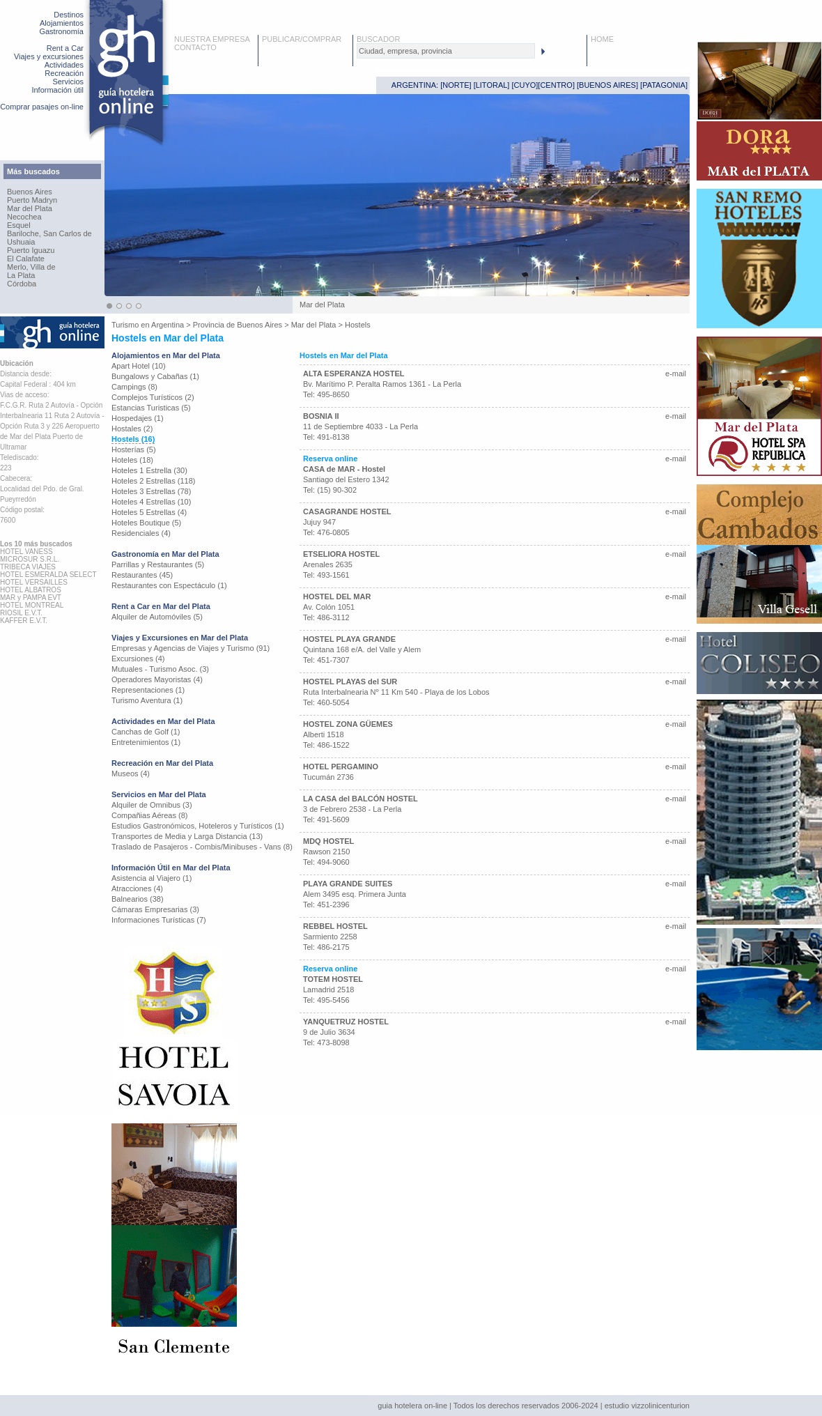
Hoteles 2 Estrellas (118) (153, 481)
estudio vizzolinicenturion (647, 1405)
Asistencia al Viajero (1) (151, 878)
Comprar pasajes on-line (42, 106)
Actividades (64, 65)
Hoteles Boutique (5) (146, 522)
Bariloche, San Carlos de (49, 233)
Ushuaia (21, 242)
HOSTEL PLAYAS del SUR (350, 681)
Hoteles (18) (132, 460)
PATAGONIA (663, 85)
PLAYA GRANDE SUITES (347, 883)
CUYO (525, 85)
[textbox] (446, 51)
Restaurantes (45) (142, 575)
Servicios (68, 81)
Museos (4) (130, 773)
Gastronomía (61, 31)
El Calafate (26, 258)
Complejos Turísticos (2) (152, 397)
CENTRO (556, 85)
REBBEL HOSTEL (335, 926)
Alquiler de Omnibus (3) (151, 805)
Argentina (167, 325)
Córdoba (21, 283)
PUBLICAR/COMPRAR (301, 39)
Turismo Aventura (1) (147, 700)
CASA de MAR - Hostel (344, 469)
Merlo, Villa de (31, 267)
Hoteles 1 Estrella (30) (149, 470)
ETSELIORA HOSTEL (341, 554)
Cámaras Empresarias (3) (155, 909)
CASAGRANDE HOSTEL (347, 511)
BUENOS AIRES (607, 85)
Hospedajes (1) (137, 418)
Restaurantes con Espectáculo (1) (169, 585)
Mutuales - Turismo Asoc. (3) (160, 669)
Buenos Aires (29, 191)
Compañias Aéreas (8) (149, 815)
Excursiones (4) (137, 658)
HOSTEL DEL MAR (337, 596)
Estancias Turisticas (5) (151, 407)
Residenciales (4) (141, 533)
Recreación (64, 73)
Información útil (57, 90)
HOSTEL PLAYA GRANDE (349, 639)
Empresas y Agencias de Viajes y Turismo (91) (190, 648)
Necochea (24, 217)
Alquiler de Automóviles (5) (157, 617)
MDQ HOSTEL (328, 841)
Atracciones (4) (137, 888)
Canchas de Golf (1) (145, 732)
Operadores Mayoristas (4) (157, 679)
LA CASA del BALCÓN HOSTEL (360, 798)
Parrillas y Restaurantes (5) (157, 564)
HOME (602, 39)
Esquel (19, 225)
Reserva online (330, 458)
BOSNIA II (321, 416)
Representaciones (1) (148, 690)
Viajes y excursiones (49, 56)
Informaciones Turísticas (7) (158, 920)
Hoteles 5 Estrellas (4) (149, 512)
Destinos (69, 14)
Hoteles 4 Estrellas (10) (151, 502)
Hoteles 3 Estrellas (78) (151, 491)
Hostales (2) (132, 428)
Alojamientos (62, 23)
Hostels (358, 325)
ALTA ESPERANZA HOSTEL (353, 373)
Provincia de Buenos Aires (237, 325)
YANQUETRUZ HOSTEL (346, 1021)
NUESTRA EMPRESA (212, 39)
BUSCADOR (378, 39)
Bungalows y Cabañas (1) (155, 376)
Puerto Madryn (32, 200)
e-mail (675, 373)
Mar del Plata (29, 208)
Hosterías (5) (133, 449)
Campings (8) (134, 387)
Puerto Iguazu (31, 250)
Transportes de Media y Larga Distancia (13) (187, 836)
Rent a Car (65, 48)
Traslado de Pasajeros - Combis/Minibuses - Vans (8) (202, 846)
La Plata (21, 275)
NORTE (455, 85)
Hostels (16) (133, 439)
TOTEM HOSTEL (333, 979)
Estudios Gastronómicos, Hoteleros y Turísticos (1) (197, 826)
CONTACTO (195, 47)
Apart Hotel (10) (138, 366)
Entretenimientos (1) (145, 742)
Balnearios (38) (137, 899)
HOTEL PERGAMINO (340, 766)
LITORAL (492, 85)
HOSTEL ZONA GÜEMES (348, 724)
